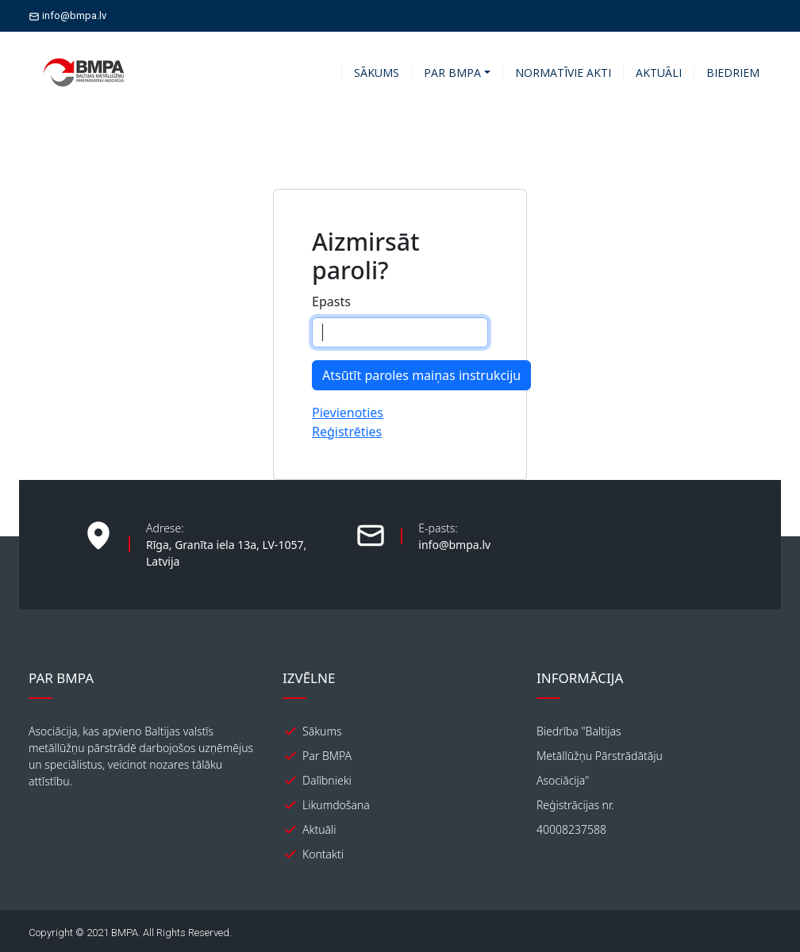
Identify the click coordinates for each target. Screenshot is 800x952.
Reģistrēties (347, 431)
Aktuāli (319, 829)
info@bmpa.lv (67, 15)
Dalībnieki (327, 780)
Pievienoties (347, 412)
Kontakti (323, 854)
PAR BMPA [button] (452, 72)
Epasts (331, 301)
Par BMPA (327, 755)
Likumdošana (336, 804)
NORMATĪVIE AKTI (563, 72)
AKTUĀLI (659, 72)
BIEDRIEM (733, 72)
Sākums (321, 731)
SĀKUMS (376, 72)
